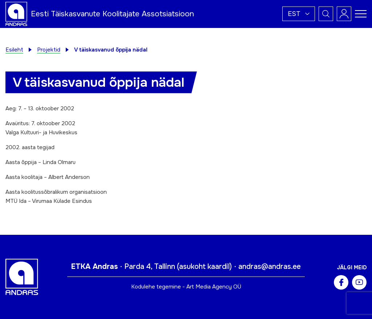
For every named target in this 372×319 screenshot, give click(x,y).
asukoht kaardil (204, 266)
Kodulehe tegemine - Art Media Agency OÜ (186, 286)
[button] (298, 14)
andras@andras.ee (269, 266)
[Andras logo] (16, 13)
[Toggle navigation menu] (361, 14)
